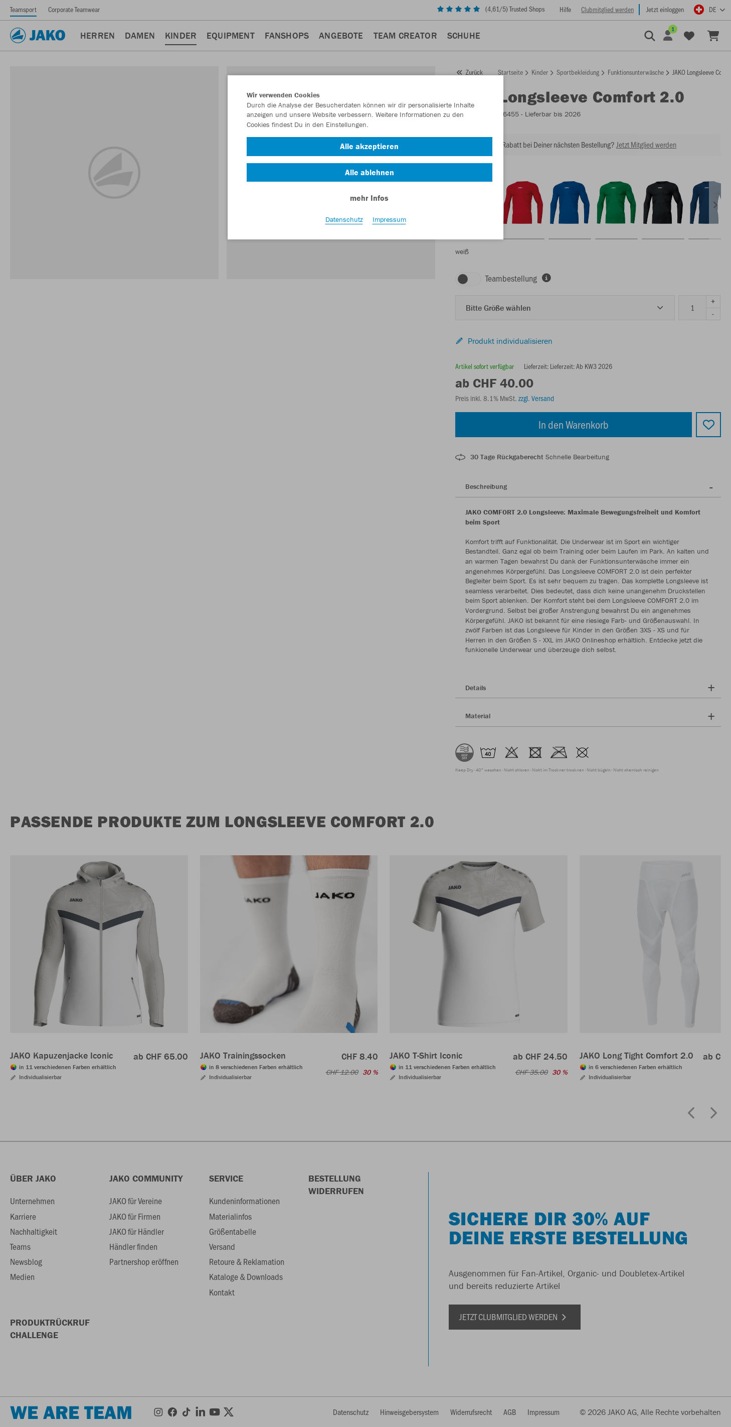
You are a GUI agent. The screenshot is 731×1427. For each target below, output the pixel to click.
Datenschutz (344, 221)
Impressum (389, 221)
